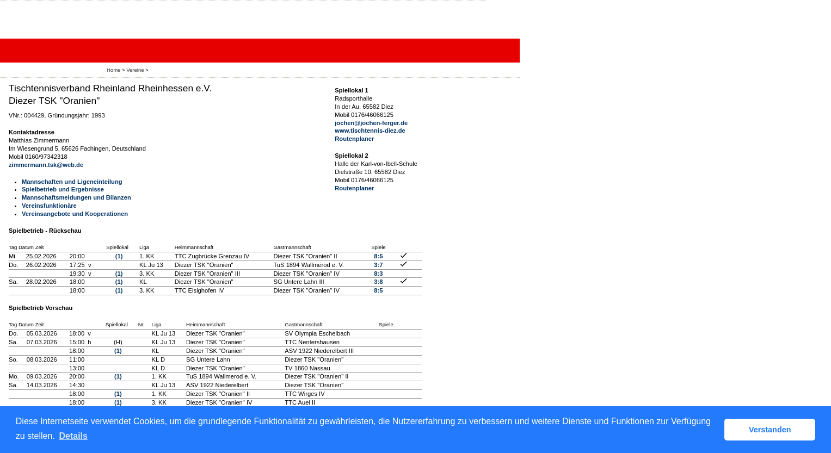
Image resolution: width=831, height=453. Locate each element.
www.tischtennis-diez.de (370, 130)
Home (113, 70)
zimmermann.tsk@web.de (46, 165)
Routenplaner (354, 138)
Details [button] (73, 435)
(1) (119, 256)
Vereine (135, 70)
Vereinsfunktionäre (49, 205)
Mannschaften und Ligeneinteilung (72, 181)
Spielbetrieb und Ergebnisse (63, 189)
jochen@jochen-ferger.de (371, 123)
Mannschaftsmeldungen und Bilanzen (76, 197)
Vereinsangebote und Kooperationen (75, 213)
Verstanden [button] (770, 429)
